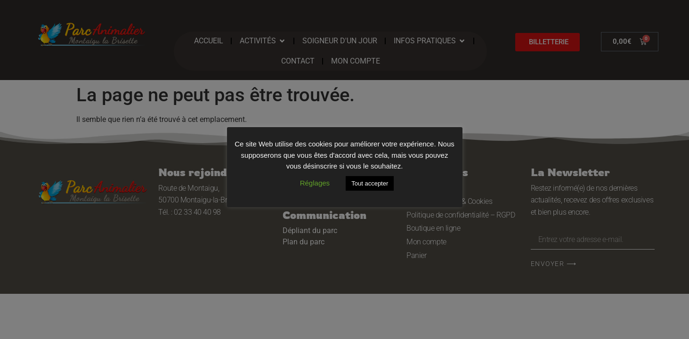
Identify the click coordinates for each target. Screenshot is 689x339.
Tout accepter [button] (369, 183)
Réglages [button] (315, 183)
